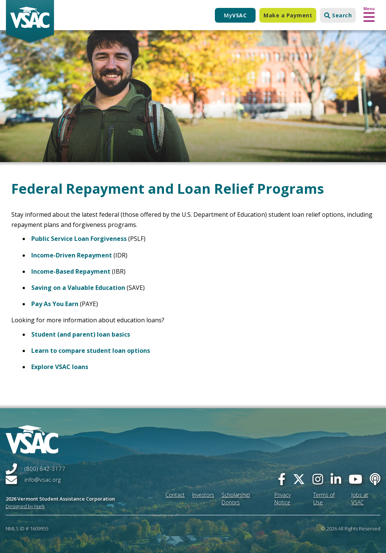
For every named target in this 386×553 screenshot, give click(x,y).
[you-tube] (355, 479)
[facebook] (281, 479)
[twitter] (299, 479)
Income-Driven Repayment (71, 255)
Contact (175, 494)
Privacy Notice (282, 498)
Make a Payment (287, 15)
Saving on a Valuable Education (79, 287)
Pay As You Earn (54, 304)
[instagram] (317, 479)
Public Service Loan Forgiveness (79, 238)
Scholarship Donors (236, 498)
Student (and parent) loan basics (80, 334)
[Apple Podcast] (375, 479)
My (235, 15)
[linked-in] (336, 479)
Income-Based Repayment (70, 271)
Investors (203, 494)
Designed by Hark (25, 506)
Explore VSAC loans (59, 367)
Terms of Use (324, 498)
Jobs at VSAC (359, 498)
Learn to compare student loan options (90, 350)
